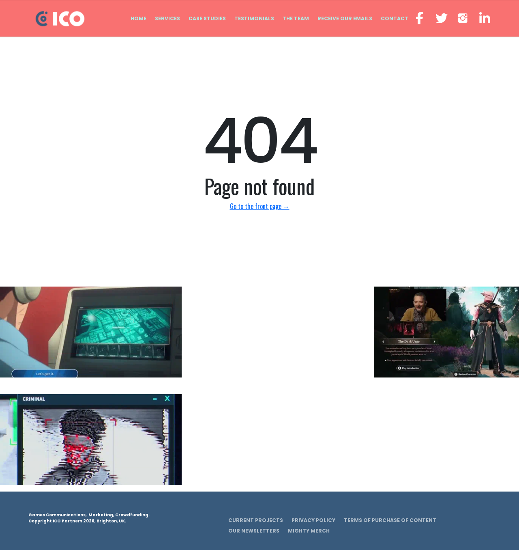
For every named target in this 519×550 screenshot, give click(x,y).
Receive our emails (344, 18)
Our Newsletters (253, 530)
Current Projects (255, 520)
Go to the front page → (260, 206)
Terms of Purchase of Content (390, 520)
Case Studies (207, 18)
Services (167, 18)
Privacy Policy (313, 520)
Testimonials (254, 18)
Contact (394, 18)
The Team (296, 18)
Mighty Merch (309, 530)
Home (138, 18)
